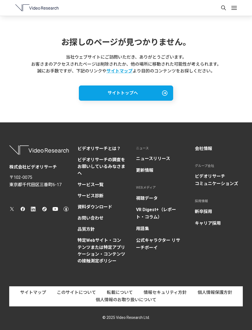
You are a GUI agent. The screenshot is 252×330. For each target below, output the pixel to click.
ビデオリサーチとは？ (99, 148)
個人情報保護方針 (215, 292)
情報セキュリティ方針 (165, 292)
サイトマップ (119, 71)
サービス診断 (90, 195)
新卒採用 (203, 211)
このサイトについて (76, 292)
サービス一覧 (90, 184)
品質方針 (86, 229)
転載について (120, 292)
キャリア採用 (208, 223)
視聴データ (147, 198)
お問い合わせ (90, 218)
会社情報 (203, 148)
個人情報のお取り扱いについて (126, 299)
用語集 (142, 228)
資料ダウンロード (94, 207)
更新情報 (144, 170)
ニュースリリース (153, 158)
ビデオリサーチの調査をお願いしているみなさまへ (101, 166)
